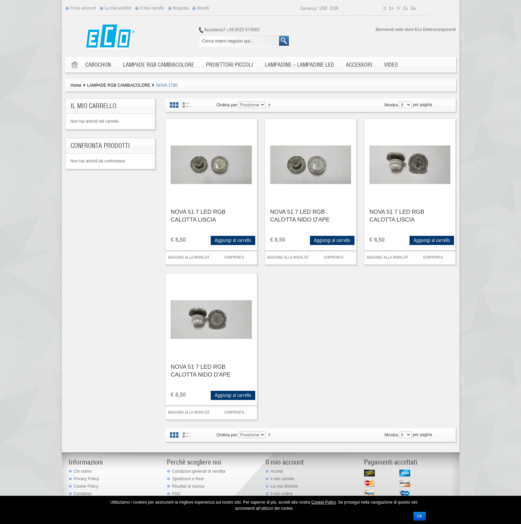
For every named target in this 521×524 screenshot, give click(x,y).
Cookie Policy (86, 486)
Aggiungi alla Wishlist (189, 257)
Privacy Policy (86, 478)
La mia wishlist (118, 8)
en (392, 8)
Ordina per (226, 104)
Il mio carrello (152, 8)
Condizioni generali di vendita (198, 471)
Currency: (308, 8)
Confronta (234, 257)
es (406, 8)
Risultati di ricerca (188, 486)
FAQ (176, 493)
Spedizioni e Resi (188, 478)
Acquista (181, 8)
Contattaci (83, 493)
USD (323, 8)
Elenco (186, 105)
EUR (334, 8)
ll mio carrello (283, 478)
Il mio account (83, 8)
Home (76, 85)
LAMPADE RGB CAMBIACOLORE (119, 85)
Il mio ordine (282, 493)
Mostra (391, 104)
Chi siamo (83, 471)
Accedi (203, 8)
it (385, 8)
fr (399, 8)
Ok (419, 516)
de (413, 8)
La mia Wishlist (284, 486)
